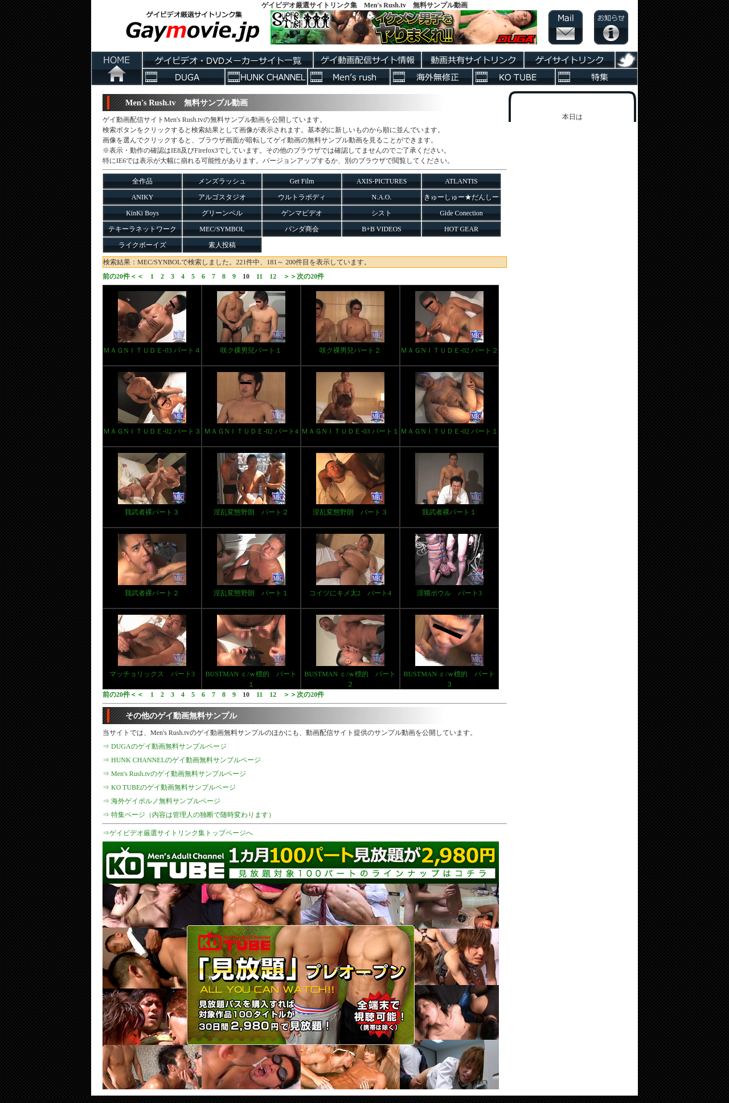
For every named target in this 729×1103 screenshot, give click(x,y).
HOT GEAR (461, 229)
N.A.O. (382, 197)
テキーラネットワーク (142, 229)
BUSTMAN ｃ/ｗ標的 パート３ (449, 651)
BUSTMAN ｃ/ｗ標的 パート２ (350, 651)
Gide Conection (461, 213)
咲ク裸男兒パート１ (251, 322)
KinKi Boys (142, 213)
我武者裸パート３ (152, 484)
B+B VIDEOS (382, 229)
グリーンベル (222, 213)
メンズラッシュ (222, 181)
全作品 (142, 181)
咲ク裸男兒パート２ (350, 322)
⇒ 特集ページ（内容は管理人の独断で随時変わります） (189, 815)
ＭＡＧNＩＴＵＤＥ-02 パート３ (152, 403)
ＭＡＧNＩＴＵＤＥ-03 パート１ (350, 403)
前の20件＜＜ (123, 276)
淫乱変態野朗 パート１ (251, 565)
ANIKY (143, 197)
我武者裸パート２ (152, 565)
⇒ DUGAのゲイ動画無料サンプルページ (165, 746)
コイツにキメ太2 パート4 (350, 565)
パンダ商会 (302, 229)
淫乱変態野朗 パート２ (251, 484)
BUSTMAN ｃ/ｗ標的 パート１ (251, 651)
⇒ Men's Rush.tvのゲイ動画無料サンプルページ (174, 774)
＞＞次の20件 (303, 276)
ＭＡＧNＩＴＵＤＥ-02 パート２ (449, 322)
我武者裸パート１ (449, 484)
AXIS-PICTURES (382, 181)
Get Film (301, 181)
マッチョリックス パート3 (152, 646)
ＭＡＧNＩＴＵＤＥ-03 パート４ (152, 322)
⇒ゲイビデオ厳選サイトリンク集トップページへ (178, 833)
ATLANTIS (461, 181)
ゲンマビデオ (301, 213)
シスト (381, 213)
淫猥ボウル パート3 (449, 565)
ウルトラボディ (302, 197)
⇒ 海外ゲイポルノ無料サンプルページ (161, 801)
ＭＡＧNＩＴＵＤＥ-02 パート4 (251, 403)
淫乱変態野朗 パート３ (350, 484)
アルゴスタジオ (222, 197)
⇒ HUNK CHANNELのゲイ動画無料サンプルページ (182, 760)
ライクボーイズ (142, 245)
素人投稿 (222, 245)
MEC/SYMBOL (221, 229)
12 (272, 276)
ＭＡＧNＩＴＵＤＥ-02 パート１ (449, 403)
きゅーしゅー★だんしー (461, 197)
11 (259, 276)
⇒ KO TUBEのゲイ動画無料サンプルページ (169, 787)
